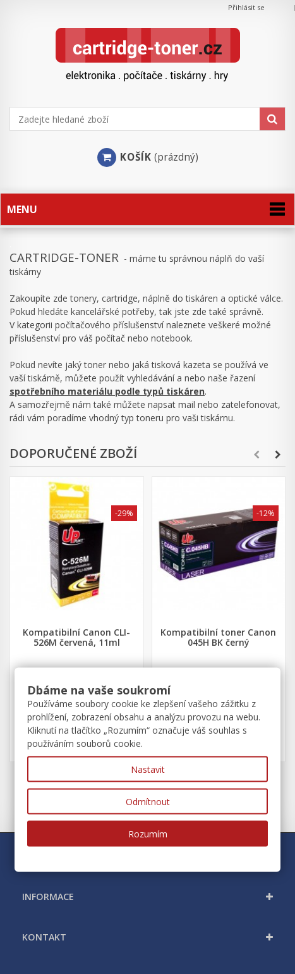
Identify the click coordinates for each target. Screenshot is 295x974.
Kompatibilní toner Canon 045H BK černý (218, 637)
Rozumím (147, 834)
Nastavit (148, 769)
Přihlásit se (246, 7)
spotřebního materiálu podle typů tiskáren (107, 391)
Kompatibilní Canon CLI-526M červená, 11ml (76, 637)
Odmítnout (148, 802)
